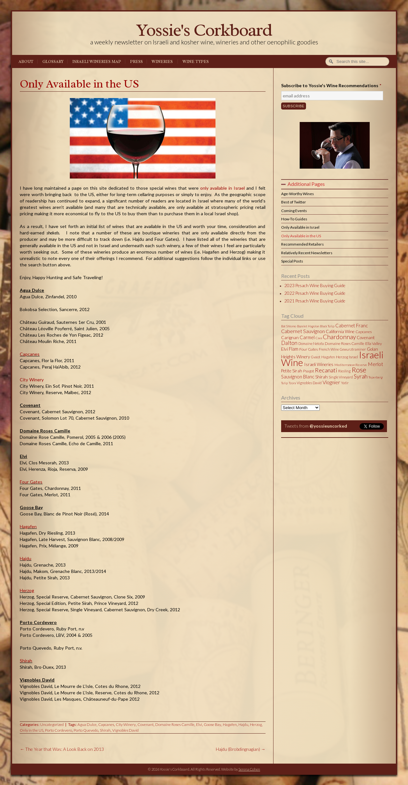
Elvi (199, 724)
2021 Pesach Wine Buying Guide (314, 300)
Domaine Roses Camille (174, 724)
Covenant (145, 724)
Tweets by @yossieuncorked (311, 434)
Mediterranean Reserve (350, 365)
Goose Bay (212, 724)
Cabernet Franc (351, 325)
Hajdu (25, 558)
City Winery (32, 379)
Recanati (326, 370)
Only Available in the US (79, 84)
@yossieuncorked (328, 426)
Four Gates (31, 481)
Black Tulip (327, 326)
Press (136, 61)
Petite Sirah (291, 370)
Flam (293, 349)
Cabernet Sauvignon (303, 331)
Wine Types (196, 61)
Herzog (27, 590)
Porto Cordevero (58, 730)
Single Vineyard (341, 377)
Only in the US (31, 730)
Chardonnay (339, 336)
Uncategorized (52, 724)
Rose (359, 370)
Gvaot (315, 357)
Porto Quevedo (86, 730)
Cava (319, 338)
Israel (353, 356)
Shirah (26, 660)
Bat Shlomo (288, 326)
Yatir (345, 383)
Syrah (361, 376)
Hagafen (28, 526)
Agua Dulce (87, 724)
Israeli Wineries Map (96, 61)
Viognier (331, 382)
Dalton (289, 342)
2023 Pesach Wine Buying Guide (314, 285)
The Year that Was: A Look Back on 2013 (62, 749)
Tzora (292, 383)
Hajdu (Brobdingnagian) (241, 749)
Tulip (284, 383)
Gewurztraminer (353, 349)
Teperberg (375, 377)
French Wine (329, 349)
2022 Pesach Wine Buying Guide (314, 293)
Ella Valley (373, 343)
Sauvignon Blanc (297, 376)
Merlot (375, 364)
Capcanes (30, 354)
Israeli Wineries (318, 364)
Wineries (162, 61)
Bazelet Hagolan (308, 326)
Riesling (344, 371)
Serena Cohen (249, 769)
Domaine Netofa (311, 343)
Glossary (52, 61)
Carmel (307, 337)
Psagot (308, 371)
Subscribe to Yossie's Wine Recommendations (331, 85)
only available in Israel (222, 188)
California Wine (340, 331)
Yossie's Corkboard (204, 30)
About (25, 61)
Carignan (290, 337)
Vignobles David (125, 730)
